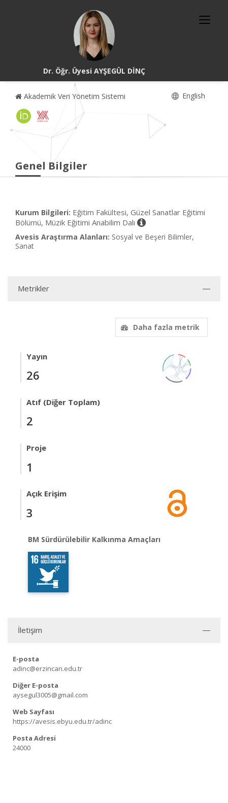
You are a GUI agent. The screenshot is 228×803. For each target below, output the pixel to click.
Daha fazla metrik (159, 327)
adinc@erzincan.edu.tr (47, 668)
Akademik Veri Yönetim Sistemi (70, 96)
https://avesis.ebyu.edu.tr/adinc (62, 721)
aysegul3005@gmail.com (50, 694)
